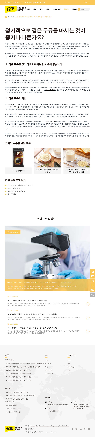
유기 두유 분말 (15, 107)
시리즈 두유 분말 (11, 405)
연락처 (74, 9)
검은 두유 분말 (50, 90)
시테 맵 (27, 432)
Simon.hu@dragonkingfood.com (34, 2)
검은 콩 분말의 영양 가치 (15, 191)
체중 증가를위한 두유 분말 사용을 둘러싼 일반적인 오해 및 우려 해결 (33, 314)
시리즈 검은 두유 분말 (13, 408)
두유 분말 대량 (51, 121)
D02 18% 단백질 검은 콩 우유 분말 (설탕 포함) (21, 395)
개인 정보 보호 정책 (36, 432)
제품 (28, 9)
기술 (47, 9)
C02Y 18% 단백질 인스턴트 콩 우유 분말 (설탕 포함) (77, 170)
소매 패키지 (9, 401)
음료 (46, 360)
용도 (41, 9)
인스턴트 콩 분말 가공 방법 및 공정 (19, 185)
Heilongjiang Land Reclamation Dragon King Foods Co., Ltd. (50, 426)
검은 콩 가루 (9, 388)
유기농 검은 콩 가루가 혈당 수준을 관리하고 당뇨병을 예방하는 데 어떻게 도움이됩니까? (39, 282)
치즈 (46, 367)
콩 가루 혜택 (10, 194)
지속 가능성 (57, 9)
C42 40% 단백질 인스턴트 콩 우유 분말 (18, 380)
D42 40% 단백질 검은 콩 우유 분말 (17, 399)
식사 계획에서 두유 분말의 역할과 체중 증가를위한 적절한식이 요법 (32, 328)
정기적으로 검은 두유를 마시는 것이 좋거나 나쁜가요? (34, 17)
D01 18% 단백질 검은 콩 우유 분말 (17, 392)
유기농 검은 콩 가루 (12, 104)
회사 (34, 9)
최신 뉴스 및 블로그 (47, 218)
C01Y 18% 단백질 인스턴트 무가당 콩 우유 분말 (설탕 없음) (25, 363)
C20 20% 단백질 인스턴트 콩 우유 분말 (18, 370)
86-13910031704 (13, 2)
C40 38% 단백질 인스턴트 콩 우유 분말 (18, 377)
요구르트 (48, 363)
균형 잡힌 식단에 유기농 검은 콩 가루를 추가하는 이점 (27, 300)
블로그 (66, 9)
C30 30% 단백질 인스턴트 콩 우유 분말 (47, 170)
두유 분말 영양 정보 (13, 188)
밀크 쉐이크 (49, 373)
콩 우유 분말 (9, 360)
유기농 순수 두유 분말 (13, 412)
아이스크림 (49, 370)
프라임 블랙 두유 (18, 171)
